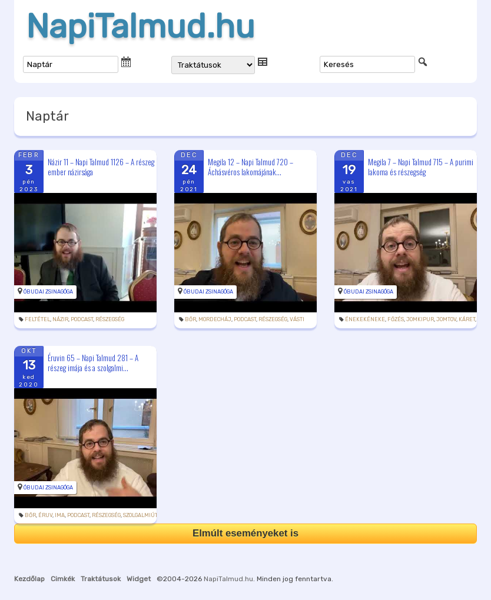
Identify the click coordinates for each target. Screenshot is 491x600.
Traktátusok (101, 579)
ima (60, 515)
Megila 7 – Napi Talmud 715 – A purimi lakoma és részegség (420, 167)
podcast (82, 319)
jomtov (446, 319)
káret (467, 319)
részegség (109, 319)
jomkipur (420, 319)
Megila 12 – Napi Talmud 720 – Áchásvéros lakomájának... (250, 167)
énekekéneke (365, 319)
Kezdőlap (29, 579)
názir (60, 319)
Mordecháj (214, 319)
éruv (45, 515)
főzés (395, 319)
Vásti (297, 319)
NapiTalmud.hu (140, 26)
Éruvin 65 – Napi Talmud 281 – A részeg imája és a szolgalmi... (93, 363)
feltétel (37, 319)
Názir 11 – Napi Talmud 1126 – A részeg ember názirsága (101, 167)
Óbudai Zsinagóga (48, 292)
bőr (190, 319)
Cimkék (63, 579)
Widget (139, 579)
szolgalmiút (140, 515)
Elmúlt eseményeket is (245, 533)
